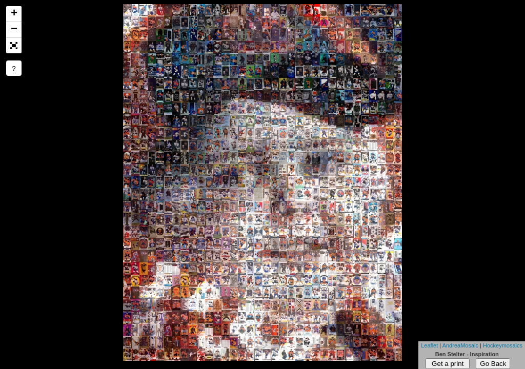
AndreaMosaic (460, 345)
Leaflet (429, 345)
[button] (14, 45)
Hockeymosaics (502, 345)
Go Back (493, 363)
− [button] (14, 29)
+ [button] (14, 14)
